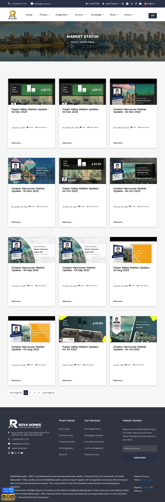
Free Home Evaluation (94, 441)
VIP (152, 14)
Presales (44, 14)
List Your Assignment (94, 448)
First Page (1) (16, 392)
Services (79, 14)
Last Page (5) (48, 392)
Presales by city (66, 435)
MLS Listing (64, 429)
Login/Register (111, 3)
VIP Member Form (93, 429)
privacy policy (146, 480)
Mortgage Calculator (94, 435)
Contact (128, 14)
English (149, 3)
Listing (29, 14)
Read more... (17, 143)
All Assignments (66, 448)
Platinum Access (92, 454)
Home (74, 42)
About (113, 14)
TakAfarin (146, 487)
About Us (63, 454)
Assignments (61, 14)
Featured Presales (67, 441)
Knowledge (96, 14)
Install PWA (92, 3)
